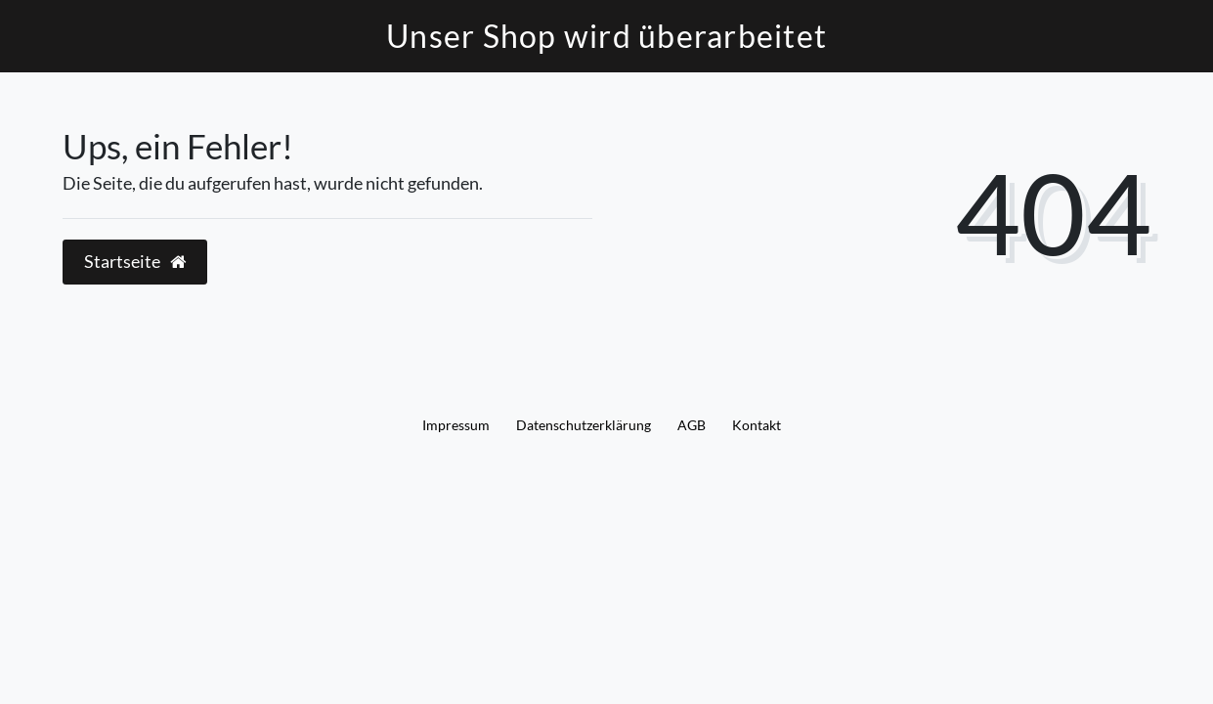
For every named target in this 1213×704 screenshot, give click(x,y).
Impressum (456, 425)
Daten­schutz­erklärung (583, 425)
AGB (691, 425)
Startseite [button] (135, 261)
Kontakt (756, 425)
